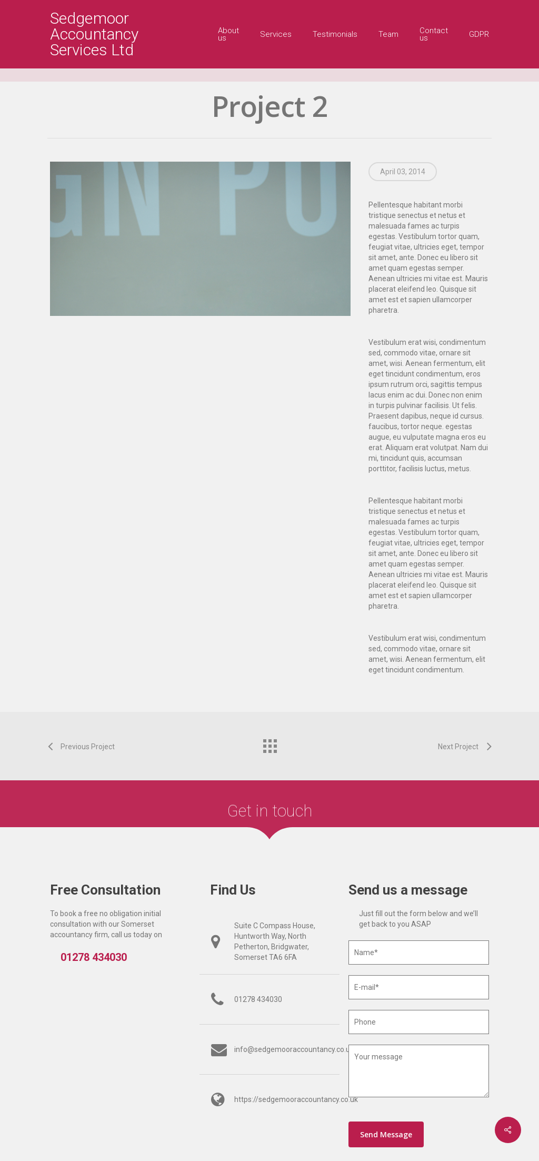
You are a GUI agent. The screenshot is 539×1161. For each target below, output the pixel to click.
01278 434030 (94, 957)
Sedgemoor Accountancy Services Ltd (94, 34)
